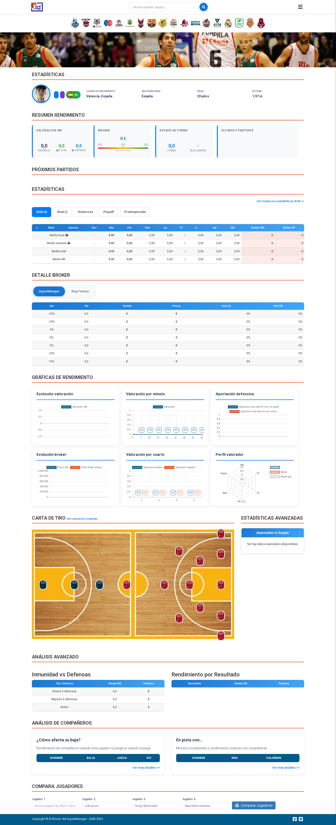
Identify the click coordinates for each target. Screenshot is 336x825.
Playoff (108, 212)
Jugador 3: (139, 799)
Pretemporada (135, 212)
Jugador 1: (39, 799)
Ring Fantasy (80, 291)
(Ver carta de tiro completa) (82, 519)
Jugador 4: (189, 799)
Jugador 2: (89, 799)
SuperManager (49, 291)
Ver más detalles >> (146, 767)
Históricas (85, 212)
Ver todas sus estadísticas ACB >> (280, 201)
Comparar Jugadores (253, 805)
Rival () (62, 212)
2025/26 (41, 212)
